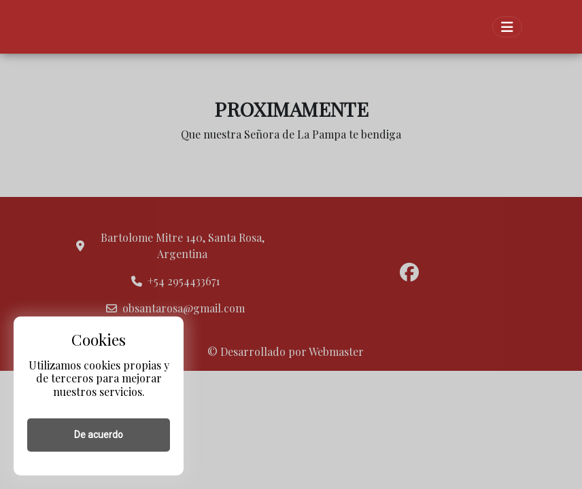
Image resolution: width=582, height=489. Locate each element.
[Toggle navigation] (507, 26)
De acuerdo (98, 434)
